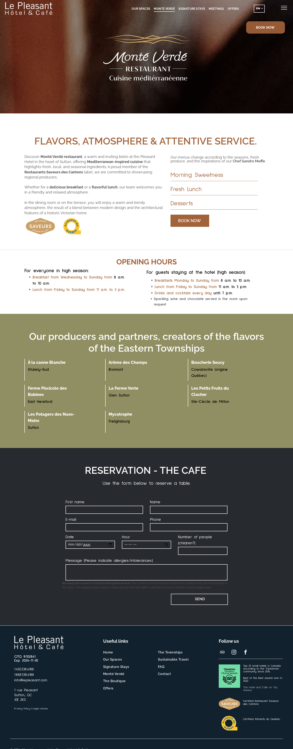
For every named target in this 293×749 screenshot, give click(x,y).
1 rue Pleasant (26, 690)
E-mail (71, 519)
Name (155, 502)
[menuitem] (141, 9)
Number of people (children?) (195, 540)
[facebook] (245, 653)
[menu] (284, 7)
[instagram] (233, 653)
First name (75, 502)
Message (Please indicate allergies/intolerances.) (109, 561)
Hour (126, 537)
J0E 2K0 (20, 700)
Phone (155, 519)
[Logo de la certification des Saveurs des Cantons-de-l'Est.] (40, 226)
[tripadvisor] (222, 653)
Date (70, 537)
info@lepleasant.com (30, 680)
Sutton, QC (23, 695)
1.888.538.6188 (24, 675)
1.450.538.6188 (24, 669)
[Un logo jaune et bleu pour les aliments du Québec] (72, 226)
